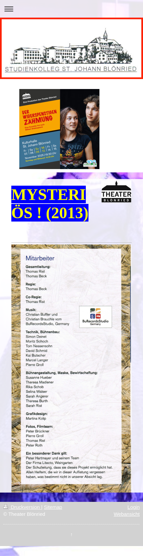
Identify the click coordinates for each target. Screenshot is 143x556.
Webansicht (127, 514)
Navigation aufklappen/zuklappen (71, 9)
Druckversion (22, 507)
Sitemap (53, 507)
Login (133, 507)
